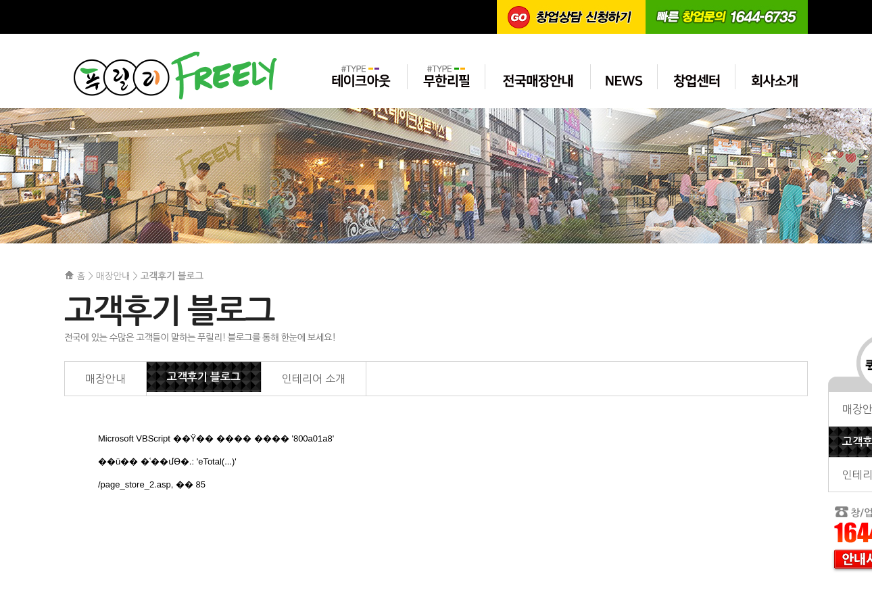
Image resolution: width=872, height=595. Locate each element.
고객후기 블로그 (204, 377)
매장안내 (105, 378)
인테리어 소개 (313, 378)
